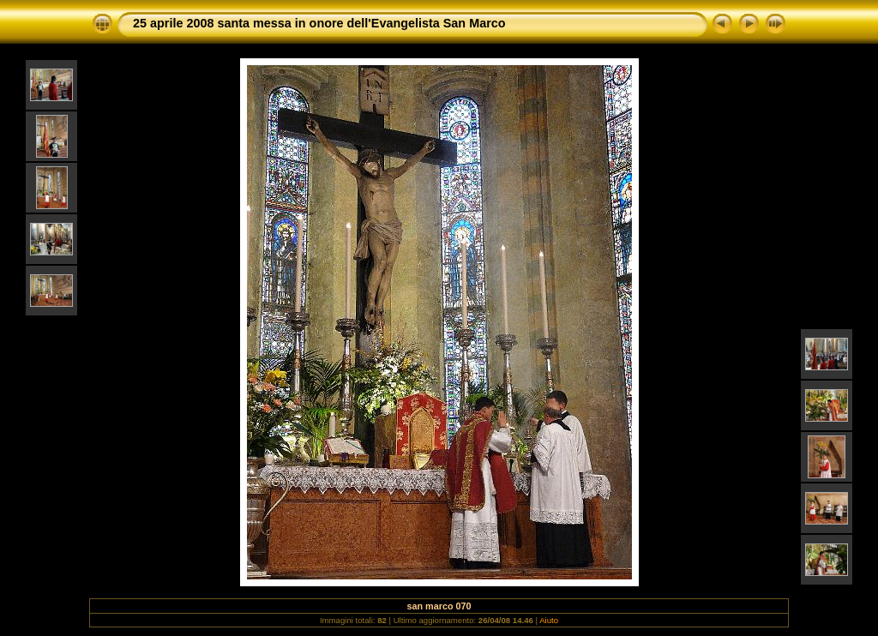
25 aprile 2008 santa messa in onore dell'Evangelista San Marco (319, 23)
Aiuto (548, 620)
